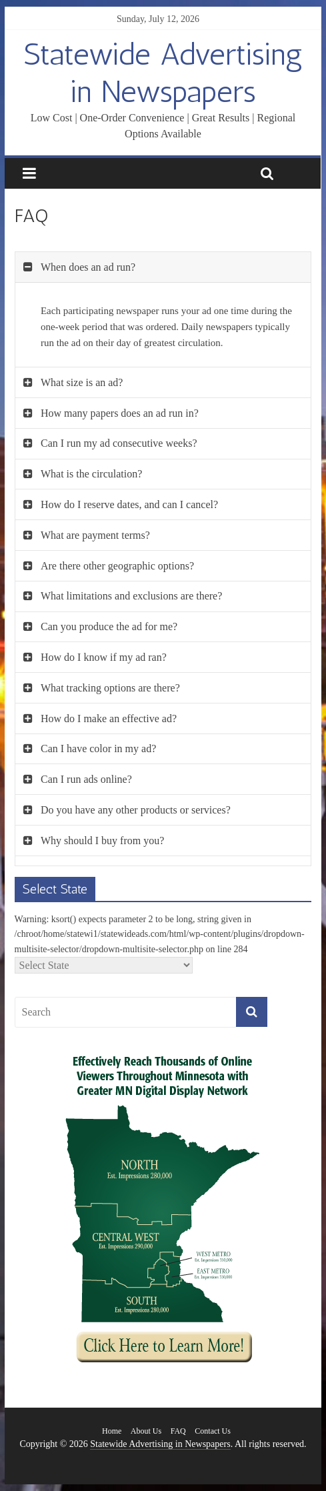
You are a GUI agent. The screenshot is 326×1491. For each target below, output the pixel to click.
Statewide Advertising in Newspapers (163, 72)
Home (111, 1431)
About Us (146, 1431)
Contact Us (213, 1431)
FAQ (178, 1431)
